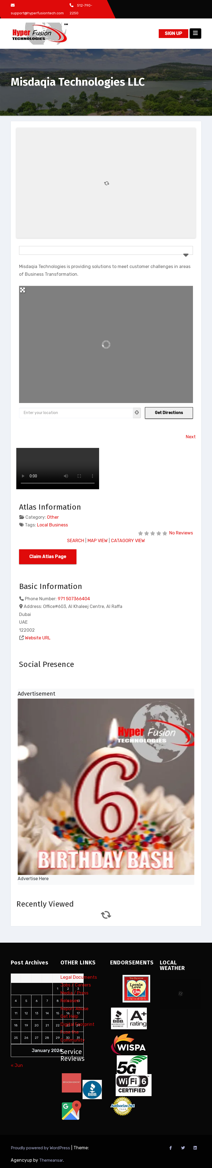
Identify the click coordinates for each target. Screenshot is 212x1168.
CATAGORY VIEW (128, 540)
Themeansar (51, 1160)
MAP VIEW (98, 540)
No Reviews (181, 533)
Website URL (38, 637)
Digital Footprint (77, 1024)
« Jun (17, 1065)
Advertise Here (33, 878)
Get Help (69, 1016)
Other (53, 517)
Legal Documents (78, 977)
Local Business (52, 525)
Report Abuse (74, 1008)
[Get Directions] (169, 413)
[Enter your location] (76, 413)
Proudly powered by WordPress (41, 1147)
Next (191, 436)
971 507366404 (74, 598)
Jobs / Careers (75, 985)
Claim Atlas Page (47, 556)
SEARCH (75, 540)
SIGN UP (173, 33)
